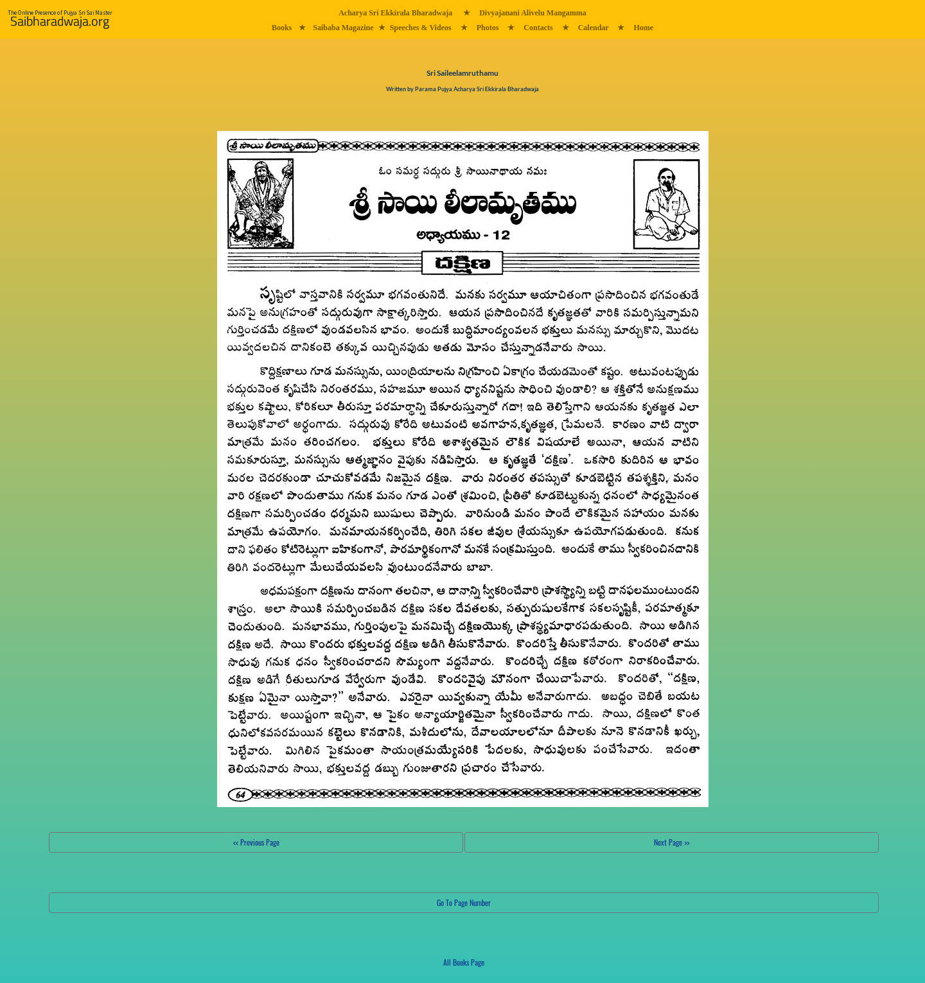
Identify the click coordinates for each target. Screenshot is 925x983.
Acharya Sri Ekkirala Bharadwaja (395, 12)
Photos (488, 27)
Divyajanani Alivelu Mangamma (532, 12)
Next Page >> (671, 842)
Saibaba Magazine (343, 27)
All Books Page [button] (463, 962)
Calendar (593, 27)
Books (282, 27)
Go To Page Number (464, 902)
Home (643, 27)
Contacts (538, 27)
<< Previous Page (256, 842)
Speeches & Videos (421, 27)
